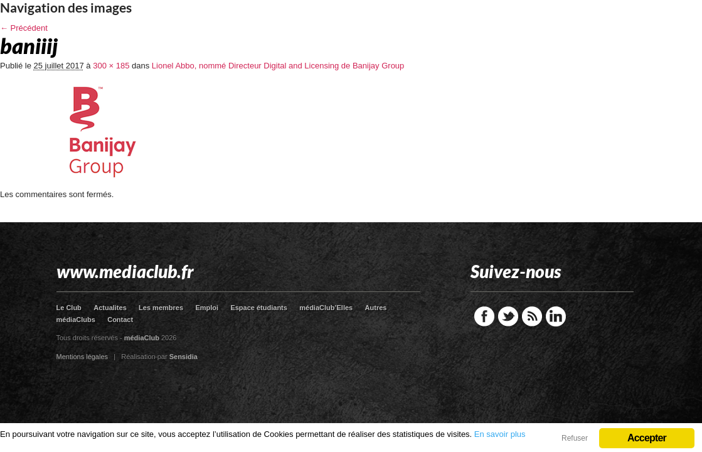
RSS (532, 316)
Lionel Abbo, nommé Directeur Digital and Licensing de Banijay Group (278, 65)
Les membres (161, 307)
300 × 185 (111, 65)
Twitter (508, 316)
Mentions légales (82, 356)
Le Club (69, 307)
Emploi (206, 307)
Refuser (574, 438)
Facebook (484, 316)
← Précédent (24, 28)
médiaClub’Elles (326, 307)
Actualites (110, 307)
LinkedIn (556, 316)
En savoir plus (500, 434)
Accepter (646, 438)
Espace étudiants (258, 307)
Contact (120, 319)
